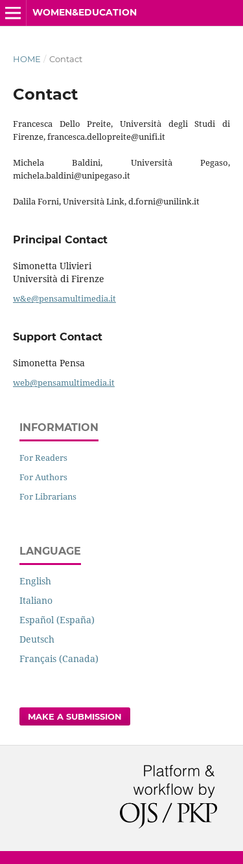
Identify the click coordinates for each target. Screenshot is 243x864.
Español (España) (57, 620)
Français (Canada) (58, 658)
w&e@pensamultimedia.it (64, 298)
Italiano (35, 600)
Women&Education (84, 12)
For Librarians (47, 496)
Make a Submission (75, 716)
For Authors (43, 477)
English (35, 581)
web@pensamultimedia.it (64, 382)
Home (27, 59)
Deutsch (36, 639)
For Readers (43, 457)
